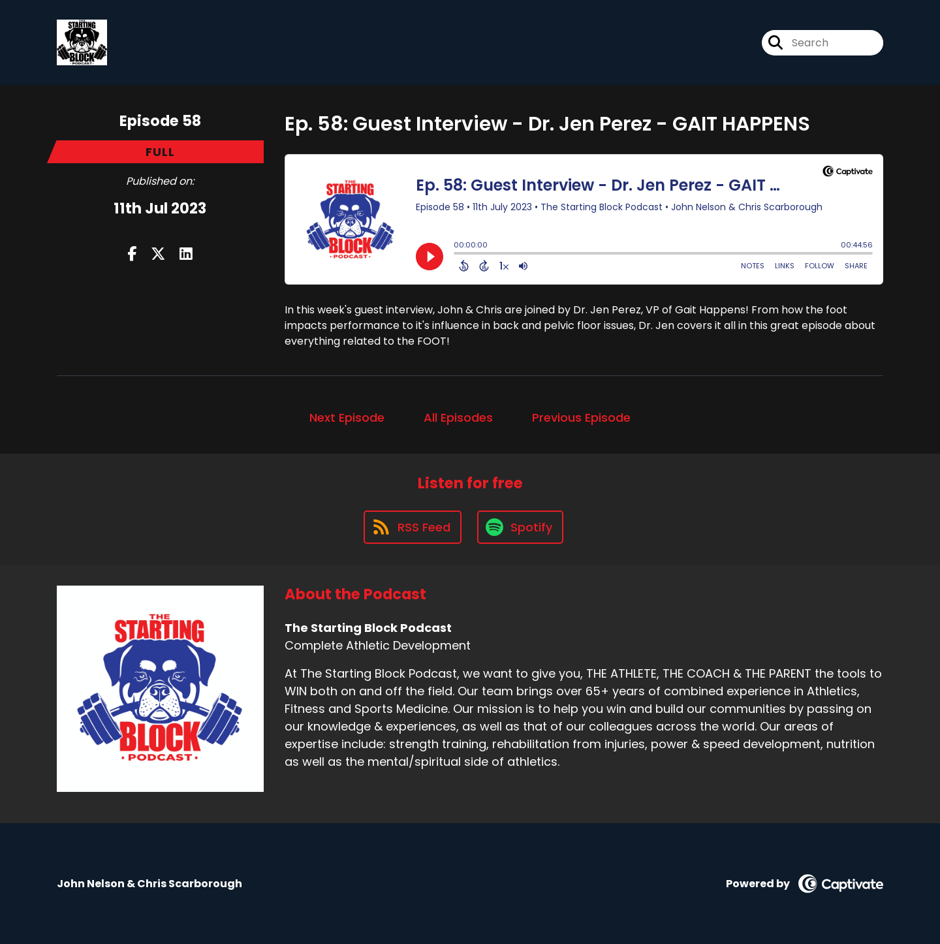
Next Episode (346, 417)
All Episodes (458, 417)
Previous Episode (581, 417)
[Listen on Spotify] (520, 527)
